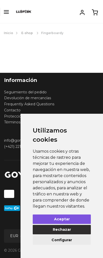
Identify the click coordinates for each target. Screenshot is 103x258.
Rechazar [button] (62, 229)
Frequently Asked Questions (29, 104)
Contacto (12, 110)
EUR (14, 236)
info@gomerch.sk (20, 140)
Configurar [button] (62, 240)
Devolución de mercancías (27, 98)
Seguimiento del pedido (25, 92)
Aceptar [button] (62, 219)
